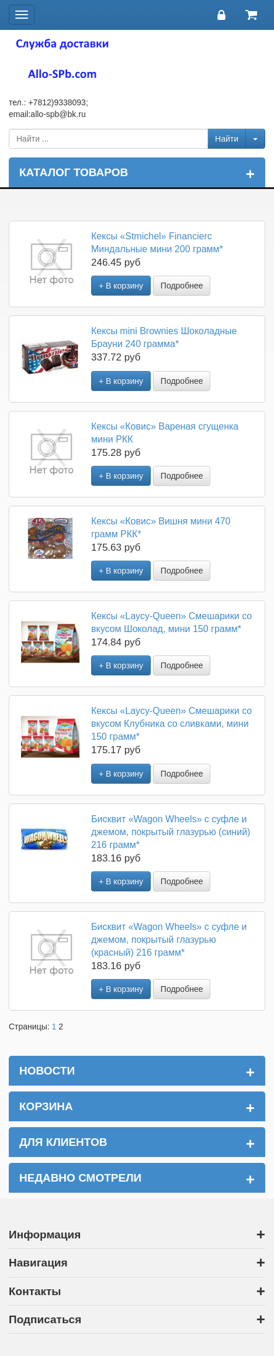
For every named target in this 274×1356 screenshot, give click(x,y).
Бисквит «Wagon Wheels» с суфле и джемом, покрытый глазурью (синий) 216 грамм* (170, 832)
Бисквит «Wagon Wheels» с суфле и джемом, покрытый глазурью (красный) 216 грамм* (169, 939)
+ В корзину (121, 285)
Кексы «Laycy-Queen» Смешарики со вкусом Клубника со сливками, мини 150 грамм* (171, 723)
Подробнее (182, 285)
